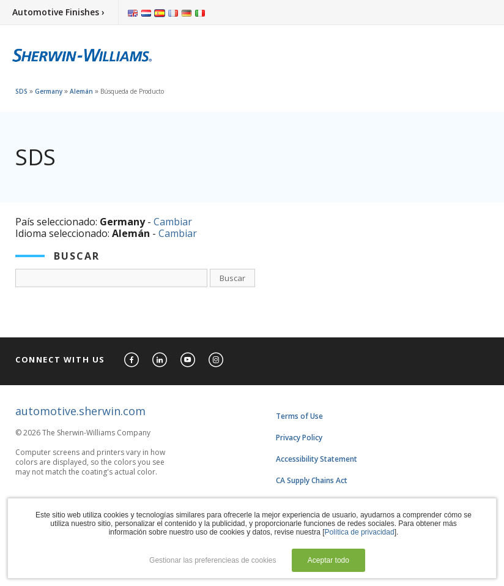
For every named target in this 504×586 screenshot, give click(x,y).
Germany (48, 91)
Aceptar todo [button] (328, 560)
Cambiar (173, 221)
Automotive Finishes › (58, 12)
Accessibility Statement (316, 459)
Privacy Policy (299, 437)
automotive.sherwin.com (80, 411)
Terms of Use (299, 416)
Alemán (81, 91)
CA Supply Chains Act (311, 480)
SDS (21, 91)
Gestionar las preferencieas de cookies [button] (212, 560)
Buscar (232, 278)
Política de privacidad (360, 532)
